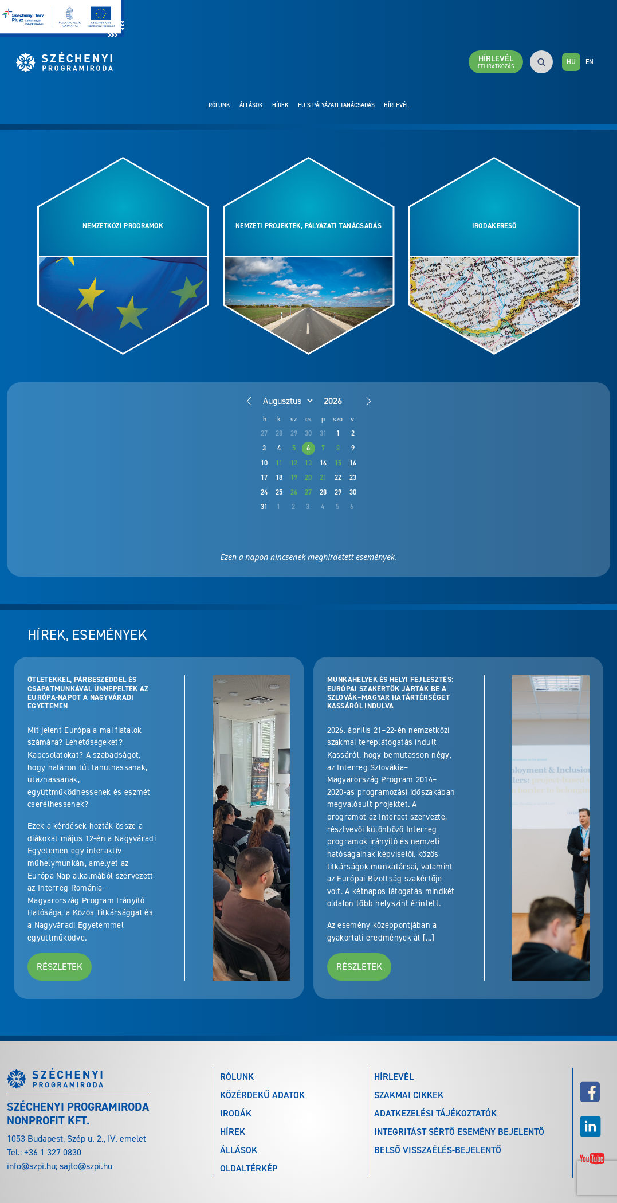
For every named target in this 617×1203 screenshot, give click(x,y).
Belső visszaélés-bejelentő (437, 1150)
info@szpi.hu (31, 1166)
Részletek (59, 967)
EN (589, 61)
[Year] (342, 401)
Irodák (235, 1113)
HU (571, 61)
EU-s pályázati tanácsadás (336, 105)
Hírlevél (396, 105)
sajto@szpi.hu (86, 1166)
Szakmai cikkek (408, 1095)
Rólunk (219, 105)
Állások (251, 105)
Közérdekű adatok (262, 1095)
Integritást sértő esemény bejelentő (459, 1132)
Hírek (280, 105)
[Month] (286, 400)
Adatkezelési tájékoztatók (435, 1113)
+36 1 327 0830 (52, 1152)
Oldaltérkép (248, 1168)
